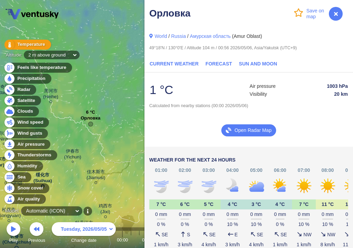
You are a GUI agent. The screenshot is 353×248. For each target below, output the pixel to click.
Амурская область (210, 36)
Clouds (21, 111)
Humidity (23, 166)
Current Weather (174, 63)
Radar (20, 90)
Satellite (22, 101)
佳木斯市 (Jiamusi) (96, 176)
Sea (17, 177)
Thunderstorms (30, 155)
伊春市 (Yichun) (72, 155)
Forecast (218, 63)
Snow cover (26, 188)
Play (13, 233)
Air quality (24, 199)
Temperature (27, 45)
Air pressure (27, 144)
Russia (178, 36)
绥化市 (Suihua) (42, 179)
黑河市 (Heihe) (50, 95)
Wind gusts (25, 133)
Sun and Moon (258, 63)
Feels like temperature (37, 68)
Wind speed (26, 122)
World (160, 36)
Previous (36, 233)
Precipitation (27, 79)
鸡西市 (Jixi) (105, 210)
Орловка (90, 119)
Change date (84, 233)
